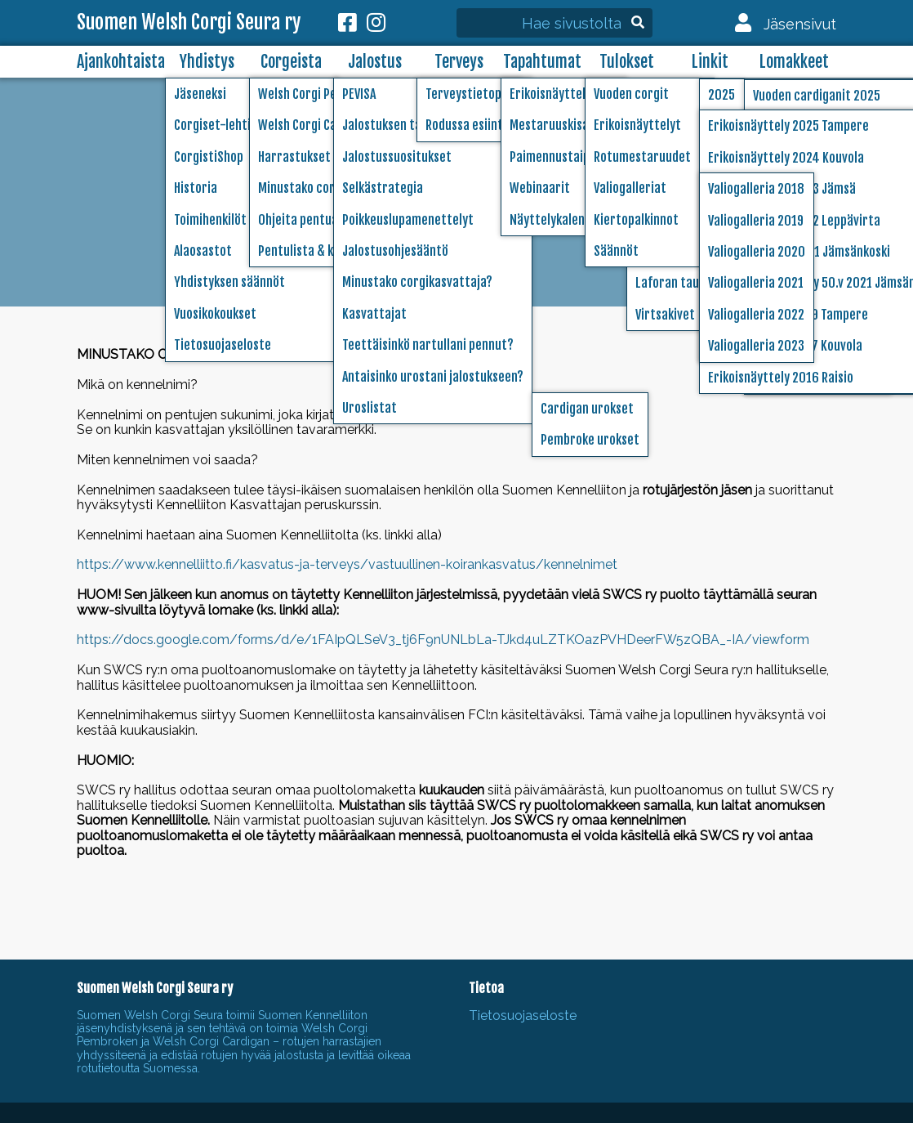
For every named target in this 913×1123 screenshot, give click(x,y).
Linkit (710, 61)
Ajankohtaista (121, 61)
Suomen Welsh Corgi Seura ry (189, 22)
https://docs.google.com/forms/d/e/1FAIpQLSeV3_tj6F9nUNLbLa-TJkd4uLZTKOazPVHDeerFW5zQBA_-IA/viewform (443, 639)
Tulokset (626, 61)
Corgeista (291, 61)
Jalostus (375, 61)
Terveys (458, 61)
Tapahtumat (542, 61)
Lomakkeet (794, 61)
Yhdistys (207, 61)
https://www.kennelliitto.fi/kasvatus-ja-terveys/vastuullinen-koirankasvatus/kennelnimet (347, 564)
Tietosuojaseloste (523, 1015)
